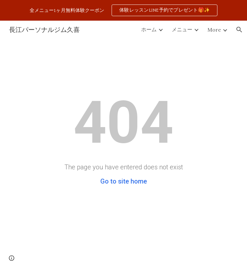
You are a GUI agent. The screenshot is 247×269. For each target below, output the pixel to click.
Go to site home (123, 181)
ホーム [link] (149, 29)
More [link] (214, 29)
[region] (123, 10)
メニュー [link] (182, 29)
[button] (239, 29)
